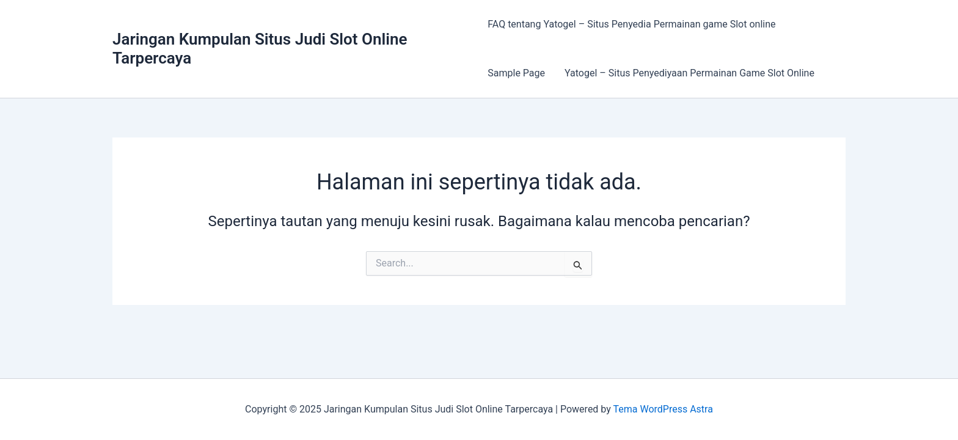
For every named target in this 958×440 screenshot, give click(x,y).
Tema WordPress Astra (662, 409)
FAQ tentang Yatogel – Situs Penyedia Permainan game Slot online (631, 24)
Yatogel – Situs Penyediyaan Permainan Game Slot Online (689, 73)
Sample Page (516, 73)
